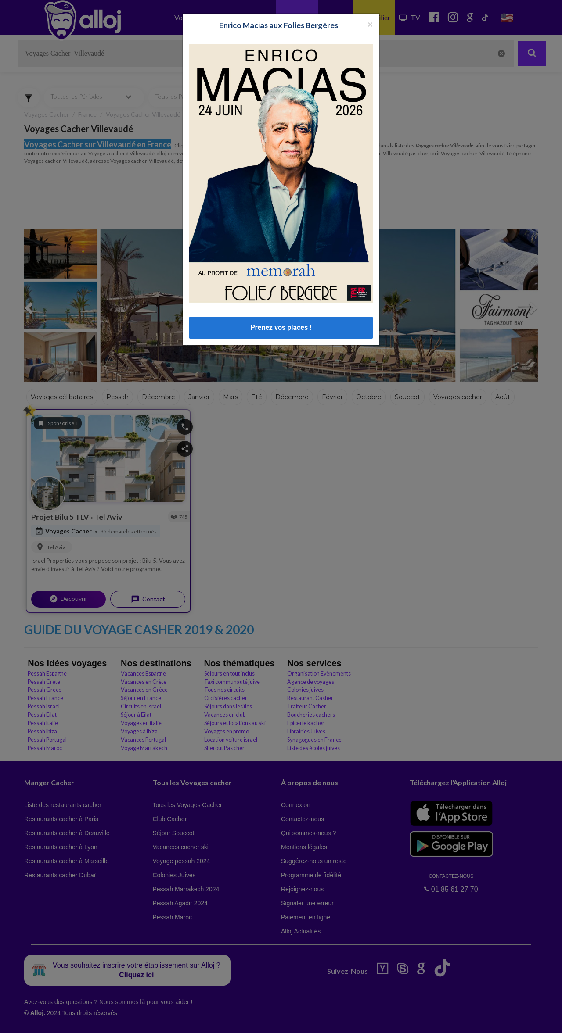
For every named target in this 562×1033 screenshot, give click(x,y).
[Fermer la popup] (370, 24)
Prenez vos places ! (281, 327)
